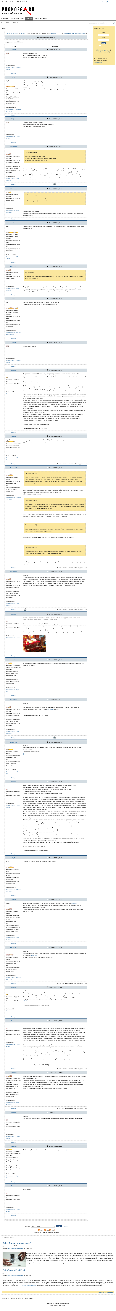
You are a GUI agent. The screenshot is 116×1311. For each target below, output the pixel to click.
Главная (4, 18)
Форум (29, 18)
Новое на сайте (41, 18)
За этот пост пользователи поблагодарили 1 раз (72, 463)
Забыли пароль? (103, 52)
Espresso (54, 33)
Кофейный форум (13, 33)
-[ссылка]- (50, 709)
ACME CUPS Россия (23, 2)
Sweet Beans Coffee (8, 2)
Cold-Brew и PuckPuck (14, 1270)
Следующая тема (80, 33)
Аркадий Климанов (18, 1248)
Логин (103, 2)
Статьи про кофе (17, 18)
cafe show (26, 1001)
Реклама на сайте (15, 1298)
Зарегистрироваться (103, 50)
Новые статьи (28, 1298)
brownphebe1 (98, 62)
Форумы (23, 33)
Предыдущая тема (69, 33)
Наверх (13, 73)
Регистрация (111, 2)
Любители (10, 1248)
